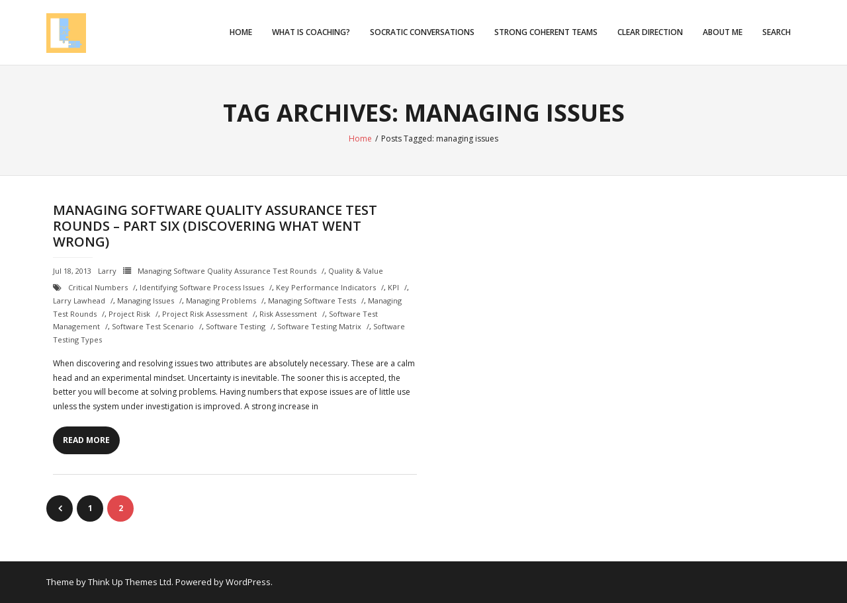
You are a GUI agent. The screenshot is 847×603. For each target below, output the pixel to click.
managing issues (145, 300)
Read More (86, 440)
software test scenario (153, 326)
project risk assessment (204, 314)
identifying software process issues (202, 287)
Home (241, 32)
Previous (59, 508)
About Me (722, 32)
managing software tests (312, 300)
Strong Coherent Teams (546, 32)
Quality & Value (355, 271)
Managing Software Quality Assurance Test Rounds (227, 271)
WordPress (248, 582)
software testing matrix (319, 326)
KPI (393, 287)
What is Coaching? (311, 32)
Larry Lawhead (79, 300)
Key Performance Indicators (326, 287)
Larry (107, 271)
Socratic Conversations (422, 32)
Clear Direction (650, 32)
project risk (129, 314)
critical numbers (98, 287)
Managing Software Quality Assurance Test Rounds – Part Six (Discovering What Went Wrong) (215, 226)
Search (776, 32)
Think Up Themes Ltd (129, 582)
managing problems (221, 300)
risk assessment (288, 314)
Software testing (235, 326)
